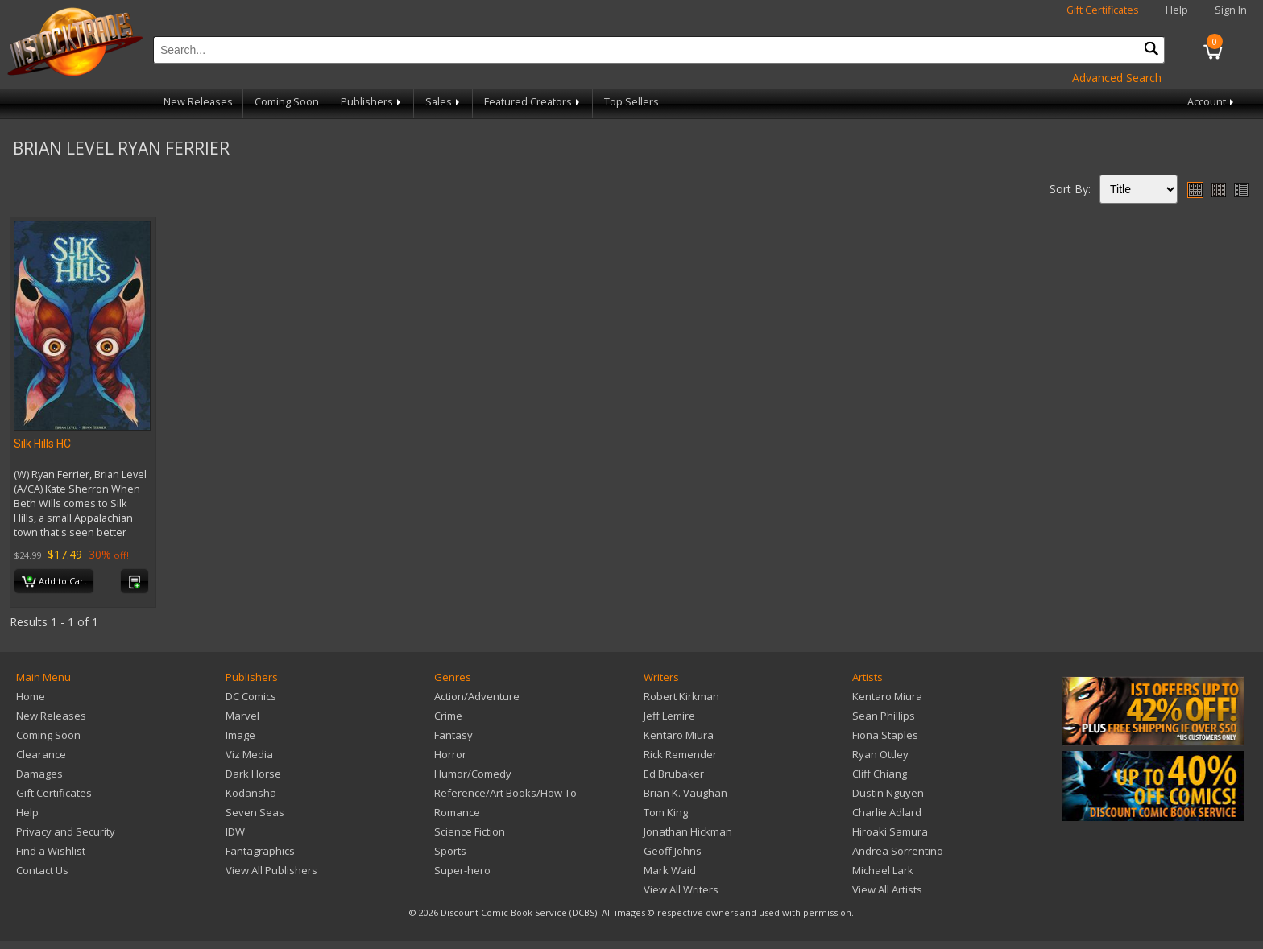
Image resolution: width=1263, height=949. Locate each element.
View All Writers (681, 889)
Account (1211, 102)
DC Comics (251, 696)
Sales (443, 102)
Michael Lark (882, 870)
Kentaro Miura (679, 735)
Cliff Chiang (879, 773)
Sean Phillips (883, 715)
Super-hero (462, 870)
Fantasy (453, 735)
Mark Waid (670, 870)
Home (30, 696)
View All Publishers (271, 870)
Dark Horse (253, 773)
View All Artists (887, 889)
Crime (448, 715)
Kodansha (251, 793)
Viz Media (249, 754)
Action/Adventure (477, 696)
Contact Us (42, 870)
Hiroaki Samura (890, 831)
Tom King (666, 812)
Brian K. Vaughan (685, 793)
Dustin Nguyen (888, 793)
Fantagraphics (260, 851)
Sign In (1231, 10)
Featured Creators (533, 102)
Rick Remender (680, 754)
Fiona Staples (885, 735)
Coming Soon (287, 102)
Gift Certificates (1102, 10)
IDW (235, 831)
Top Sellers (631, 102)
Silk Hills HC (42, 443)
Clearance (41, 754)
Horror (450, 754)
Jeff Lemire (669, 715)
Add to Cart (54, 582)
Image (240, 735)
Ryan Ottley (880, 754)
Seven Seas (255, 812)
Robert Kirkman (681, 696)
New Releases (198, 102)
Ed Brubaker (674, 773)
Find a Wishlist (50, 851)
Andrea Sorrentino (897, 851)
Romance (457, 812)
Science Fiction (469, 831)
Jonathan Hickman (688, 831)
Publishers (372, 102)
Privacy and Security (65, 831)
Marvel (242, 715)
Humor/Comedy (472, 773)
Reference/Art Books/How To (505, 793)
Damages (39, 773)
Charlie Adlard (886, 812)
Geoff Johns (673, 851)
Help (1177, 10)
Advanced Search (1117, 77)
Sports (450, 851)
